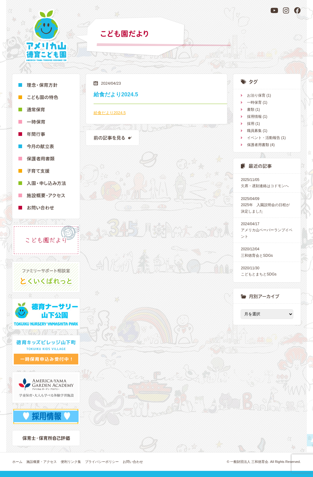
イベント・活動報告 (263, 138)
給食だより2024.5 (110, 112)
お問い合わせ (133, 462)
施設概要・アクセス (41, 462)
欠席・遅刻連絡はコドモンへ (267, 182)
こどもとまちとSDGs (267, 270)
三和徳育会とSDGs (267, 251)
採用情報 (254, 116)
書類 (250, 109)
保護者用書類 (258, 145)
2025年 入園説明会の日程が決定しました (267, 204)
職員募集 (254, 131)
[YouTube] (274, 10)
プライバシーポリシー (102, 462)
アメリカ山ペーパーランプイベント (267, 230)
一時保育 (254, 102)
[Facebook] (297, 10)
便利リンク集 (71, 462)
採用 (250, 123)
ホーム (17, 462)
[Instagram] (286, 10)
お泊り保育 (256, 95)
